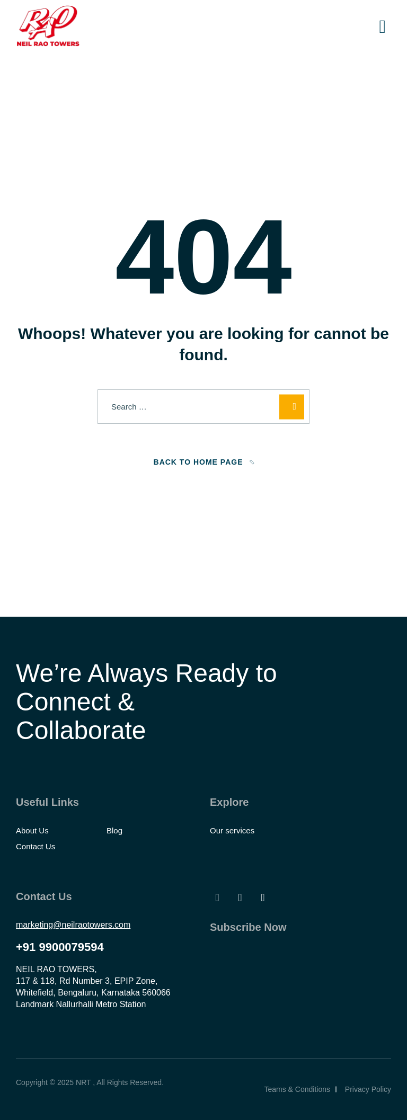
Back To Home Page (198, 462)
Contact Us (35, 846)
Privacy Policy (368, 1089)
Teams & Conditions (297, 1089)
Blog (114, 830)
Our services (232, 830)
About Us (32, 830)
